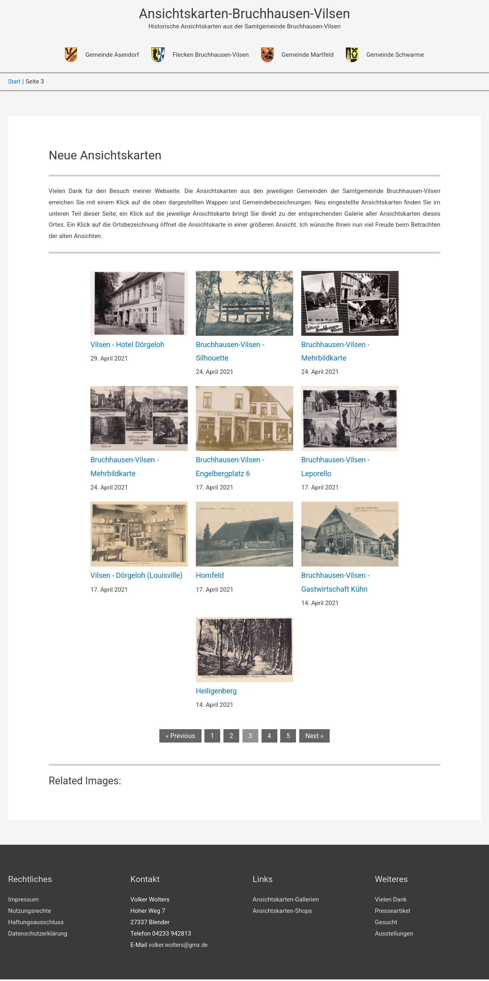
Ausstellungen (394, 935)
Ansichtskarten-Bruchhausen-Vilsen (244, 14)
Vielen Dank (391, 901)
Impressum (23, 901)
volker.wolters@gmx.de (179, 946)
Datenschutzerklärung (37, 935)
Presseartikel (392, 912)
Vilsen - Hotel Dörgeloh (127, 346)
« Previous (180, 737)
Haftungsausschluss (36, 923)
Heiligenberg (216, 692)
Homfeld (210, 577)
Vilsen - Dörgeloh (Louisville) (136, 577)
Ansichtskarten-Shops (282, 912)
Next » (314, 737)
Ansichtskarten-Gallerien (286, 901)
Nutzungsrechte (29, 912)
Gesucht (386, 923)
